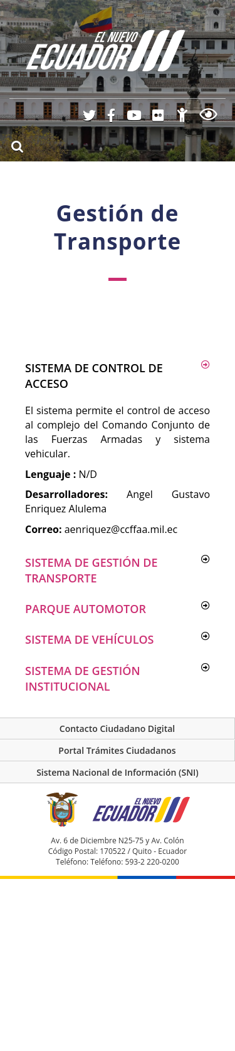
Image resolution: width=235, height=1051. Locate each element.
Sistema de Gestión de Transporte (91, 570)
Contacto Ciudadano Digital (117, 728)
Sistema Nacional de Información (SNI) (117, 772)
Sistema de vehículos (89, 639)
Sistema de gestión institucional (82, 678)
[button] (117, 376)
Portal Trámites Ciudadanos (116, 750)
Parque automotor (85, 608)
